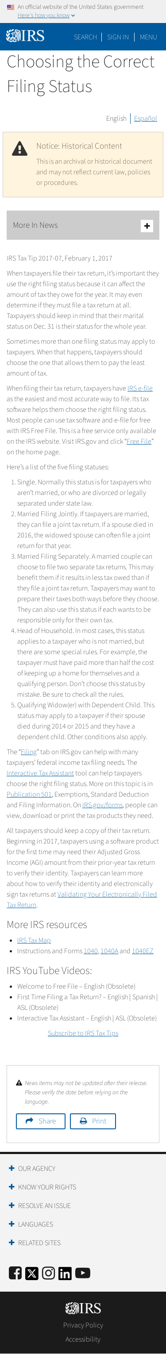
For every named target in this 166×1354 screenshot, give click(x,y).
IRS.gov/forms (102, 805)
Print (99, 1121)
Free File (139, 441)
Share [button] (47, 1121)
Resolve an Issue (44, 1206)
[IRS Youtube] (82, 1274)
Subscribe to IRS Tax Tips (83, 1033)
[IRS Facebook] (15, 1274)
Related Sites (39, 1243)
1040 (91, 951)
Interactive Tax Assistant (40, 773)
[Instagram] (48, 1274)
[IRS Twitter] (32, 1276)
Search (85, 37)
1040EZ (143, 951)
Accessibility (83, 1339)
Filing (29, 752)
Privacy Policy (83, 1325)
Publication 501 (29, 794)
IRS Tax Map (34, 940)
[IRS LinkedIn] (65, 1276)
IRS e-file (140, 388)
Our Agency (36, 1169)
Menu (148, 37)
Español (145, 118)
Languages (35, 1224)
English (116, 118)
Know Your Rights (47, 1187)
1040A (109, 951)
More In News (83, 225)
